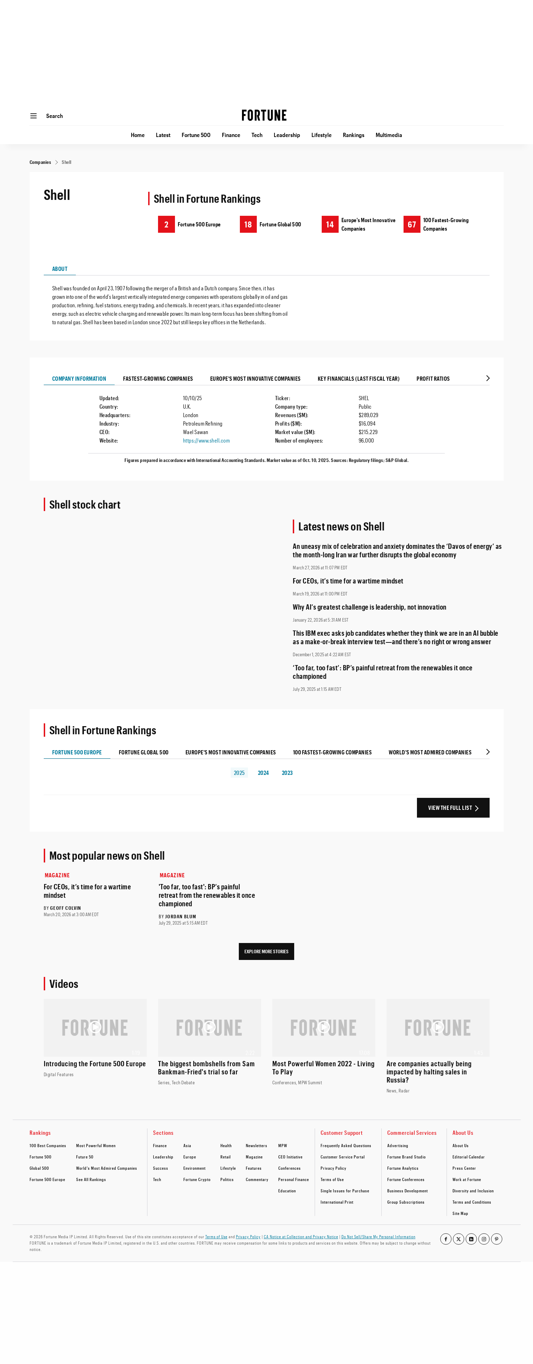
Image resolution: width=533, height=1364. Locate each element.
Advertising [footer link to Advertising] (397, 1145)
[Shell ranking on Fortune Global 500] (272, 224)
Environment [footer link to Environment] (194, 1168)
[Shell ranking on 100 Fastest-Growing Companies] (444, 224)
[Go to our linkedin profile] (471, 1239)
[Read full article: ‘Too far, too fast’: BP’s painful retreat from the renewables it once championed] (398, 671)
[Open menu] (33, 116)
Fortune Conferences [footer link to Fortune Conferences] (406, 1179)
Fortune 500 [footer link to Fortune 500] (41, 1156)
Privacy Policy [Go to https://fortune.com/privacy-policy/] (248, 1236)
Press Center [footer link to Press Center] (464, 1168)
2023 (287, 772)
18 (248, 224)
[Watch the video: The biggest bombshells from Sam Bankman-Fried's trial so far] (209, 1042)
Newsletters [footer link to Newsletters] (256, 1145)
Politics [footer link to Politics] (227, 1179)
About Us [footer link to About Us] (461, 1145)
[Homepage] (264, 115)
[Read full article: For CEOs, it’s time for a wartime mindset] (398, 580)
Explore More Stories (266, 951)
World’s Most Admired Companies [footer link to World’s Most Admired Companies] (106, 1168)
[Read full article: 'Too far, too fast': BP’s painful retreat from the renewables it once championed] (209, 895)
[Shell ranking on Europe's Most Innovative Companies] (363, 224)
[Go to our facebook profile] (446, 1239)
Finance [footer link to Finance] (160, 1145)
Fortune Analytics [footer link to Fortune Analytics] (403, 1168)
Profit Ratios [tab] (433, 378)
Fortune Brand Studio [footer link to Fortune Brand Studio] (406, 1156)
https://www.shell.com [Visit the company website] (206, 440)
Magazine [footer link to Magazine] (254, 1156)
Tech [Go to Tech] (257, 134)
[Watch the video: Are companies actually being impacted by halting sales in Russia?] (438, 1046)
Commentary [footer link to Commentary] (257, 1179)
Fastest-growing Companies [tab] (158, 378)
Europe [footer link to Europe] (189, 1156)
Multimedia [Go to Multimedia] (389, 134)
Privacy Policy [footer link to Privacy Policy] (333, 1168)
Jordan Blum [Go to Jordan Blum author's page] (180, 916)
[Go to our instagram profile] (484, 1239)
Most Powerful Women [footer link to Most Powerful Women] (96, 1145)
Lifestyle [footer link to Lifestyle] (228, 1168)
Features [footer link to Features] (254, 1168)
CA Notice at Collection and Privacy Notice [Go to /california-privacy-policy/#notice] (301, 1236)
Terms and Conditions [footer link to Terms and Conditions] (472, 1201)
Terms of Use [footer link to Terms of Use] (332, 1179)
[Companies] (41, 162)
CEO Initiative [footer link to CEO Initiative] (290, 1156)
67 (412, 224)
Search (54, 115)
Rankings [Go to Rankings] (353, 134)
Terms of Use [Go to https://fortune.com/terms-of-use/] (216, 1236)
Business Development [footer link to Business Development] (407, 1190)
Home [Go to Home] (138, 134)
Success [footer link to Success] (160, 1168)
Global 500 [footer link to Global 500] (39, 1168)
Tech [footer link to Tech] (157, 1179)
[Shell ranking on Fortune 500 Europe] (191, 224)
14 (330, 224)
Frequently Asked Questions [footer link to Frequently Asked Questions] (346, 1145)
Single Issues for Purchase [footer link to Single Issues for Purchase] (345, 1190)
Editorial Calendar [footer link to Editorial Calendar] (469, 1156)
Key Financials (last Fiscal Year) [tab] (359, 378)
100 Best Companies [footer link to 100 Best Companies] (48, 1145)
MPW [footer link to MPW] (282, 1145)
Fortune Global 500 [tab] (144, 752)
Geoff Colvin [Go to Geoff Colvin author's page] (65, 908)
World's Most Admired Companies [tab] (430, 752)
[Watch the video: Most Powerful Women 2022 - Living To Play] (323, 1042)
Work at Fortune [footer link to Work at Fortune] (467, 1179)
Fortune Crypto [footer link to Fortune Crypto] (197, 1179)
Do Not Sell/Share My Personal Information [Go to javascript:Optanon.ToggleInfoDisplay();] (378, 1236)
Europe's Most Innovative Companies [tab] (255, 378)
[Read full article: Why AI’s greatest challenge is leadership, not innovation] (398, 607)
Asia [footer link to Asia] (187, 1145)
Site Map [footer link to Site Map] (460, 1213)
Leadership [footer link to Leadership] (163, 1156)
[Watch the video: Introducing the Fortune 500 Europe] (95, 1038)
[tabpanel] (267, 300)
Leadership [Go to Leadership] (287, 134)
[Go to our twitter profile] (458, 1239)
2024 (263, 772)
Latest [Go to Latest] (163, 134)
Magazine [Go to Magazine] (57, 875)
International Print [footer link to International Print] (337, 1201)
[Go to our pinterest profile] (496, 1239)
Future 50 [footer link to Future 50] (84, 1156)
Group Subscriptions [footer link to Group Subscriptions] (406, 1201)
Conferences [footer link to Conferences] (289, 1168)
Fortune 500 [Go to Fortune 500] (196, 134)
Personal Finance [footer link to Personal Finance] (293, 1179)
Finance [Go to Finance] (231, 134)
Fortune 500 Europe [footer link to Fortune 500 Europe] (47, 1179)
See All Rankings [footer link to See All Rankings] (91, 1179)
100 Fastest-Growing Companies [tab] (332, 752)
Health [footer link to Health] (226, 1145)
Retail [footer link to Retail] (225, 1156)
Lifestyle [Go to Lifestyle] (321, 134)
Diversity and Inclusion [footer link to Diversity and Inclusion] (473, 1190)
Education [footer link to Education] (287, 1190)
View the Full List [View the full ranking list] (450, 807)
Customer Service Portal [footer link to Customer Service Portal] (343, 1156)
